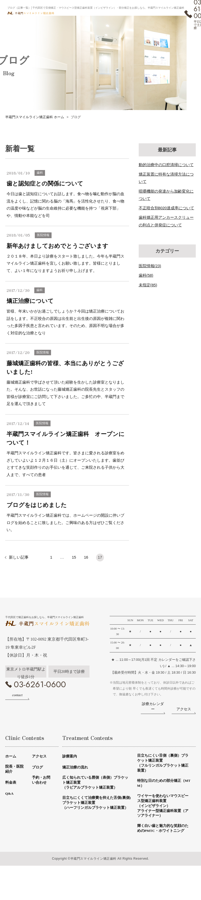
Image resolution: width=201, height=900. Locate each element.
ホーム (11, 778)
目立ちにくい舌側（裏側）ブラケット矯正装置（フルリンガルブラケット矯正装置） (162, 786)
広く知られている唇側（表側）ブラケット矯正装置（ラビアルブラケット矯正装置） (95, 805)
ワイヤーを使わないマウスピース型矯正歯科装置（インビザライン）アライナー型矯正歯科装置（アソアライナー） (162, 832)
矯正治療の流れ (76, 789)
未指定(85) (148, 284)
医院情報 (43, 236)
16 (86, 562)
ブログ (38, 789)
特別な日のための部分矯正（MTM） (160, 807)
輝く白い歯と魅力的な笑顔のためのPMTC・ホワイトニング (162, 859)
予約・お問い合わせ (42, 802)
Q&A (9, 816)
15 (74, 562)
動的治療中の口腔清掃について (166, 164)
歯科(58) (146, 275)
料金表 (11, 805)
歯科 (40, 173)
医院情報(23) (150, 266)
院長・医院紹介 (15, 791)
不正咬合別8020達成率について (166, 208)
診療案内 (70, 778)
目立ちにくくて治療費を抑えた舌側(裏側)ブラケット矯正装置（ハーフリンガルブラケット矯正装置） (96, 829)
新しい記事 (19, 562)
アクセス (40, 778)
